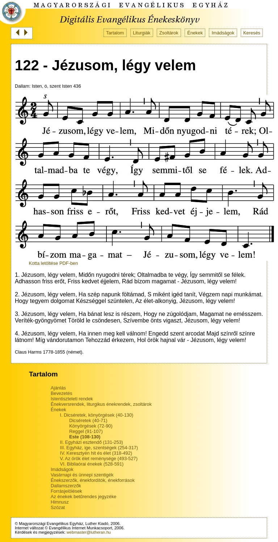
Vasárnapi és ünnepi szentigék (82, 475)
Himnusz (60, 502)
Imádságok (223, 33)
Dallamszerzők (66, 485)
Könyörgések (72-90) (91, 426)
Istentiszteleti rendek (72, 398)
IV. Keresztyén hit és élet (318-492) (96, 453)
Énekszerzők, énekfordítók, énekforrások (93, 480)
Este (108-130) (84, 436)
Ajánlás (58, 388)
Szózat (58, 507)
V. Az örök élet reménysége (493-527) (99, 458)
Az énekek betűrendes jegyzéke (83, 496)
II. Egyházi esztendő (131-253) (91, 442)
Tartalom (115, 33)
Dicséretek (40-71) (88, 420)
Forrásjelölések (66, 491)
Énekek (195, 33)
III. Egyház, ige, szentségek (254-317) (99, 447)
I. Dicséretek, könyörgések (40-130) (97, 415)
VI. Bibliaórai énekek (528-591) (92, 464)
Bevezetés (61, 393)
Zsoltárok (168, 33)
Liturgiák (141, 33)
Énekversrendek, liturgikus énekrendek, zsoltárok (101, 404)
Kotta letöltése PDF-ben (53, 263)
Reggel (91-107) (85, 431)
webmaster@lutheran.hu (89, 532)
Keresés (251, 33)
